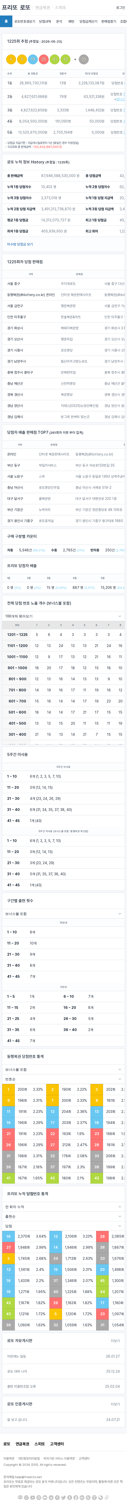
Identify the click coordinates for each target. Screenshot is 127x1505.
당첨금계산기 (88, 21)
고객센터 (57, 1444)
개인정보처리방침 (29, 1458)
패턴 (71, 21)
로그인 (120, 8)
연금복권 (42, 7)
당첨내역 (45, 21)
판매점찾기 (108, 21)
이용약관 (8, 1458)
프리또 (10, 7)
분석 (59, 21)
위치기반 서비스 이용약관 (59, 1458)
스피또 (60, 7)
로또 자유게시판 (19, 1340)
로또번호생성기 (24, 21)
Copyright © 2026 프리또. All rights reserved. (34, 1465)
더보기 (115, 1341)
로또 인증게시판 (19, 1404)
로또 (25, 7)
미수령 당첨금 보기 (20, 244)
